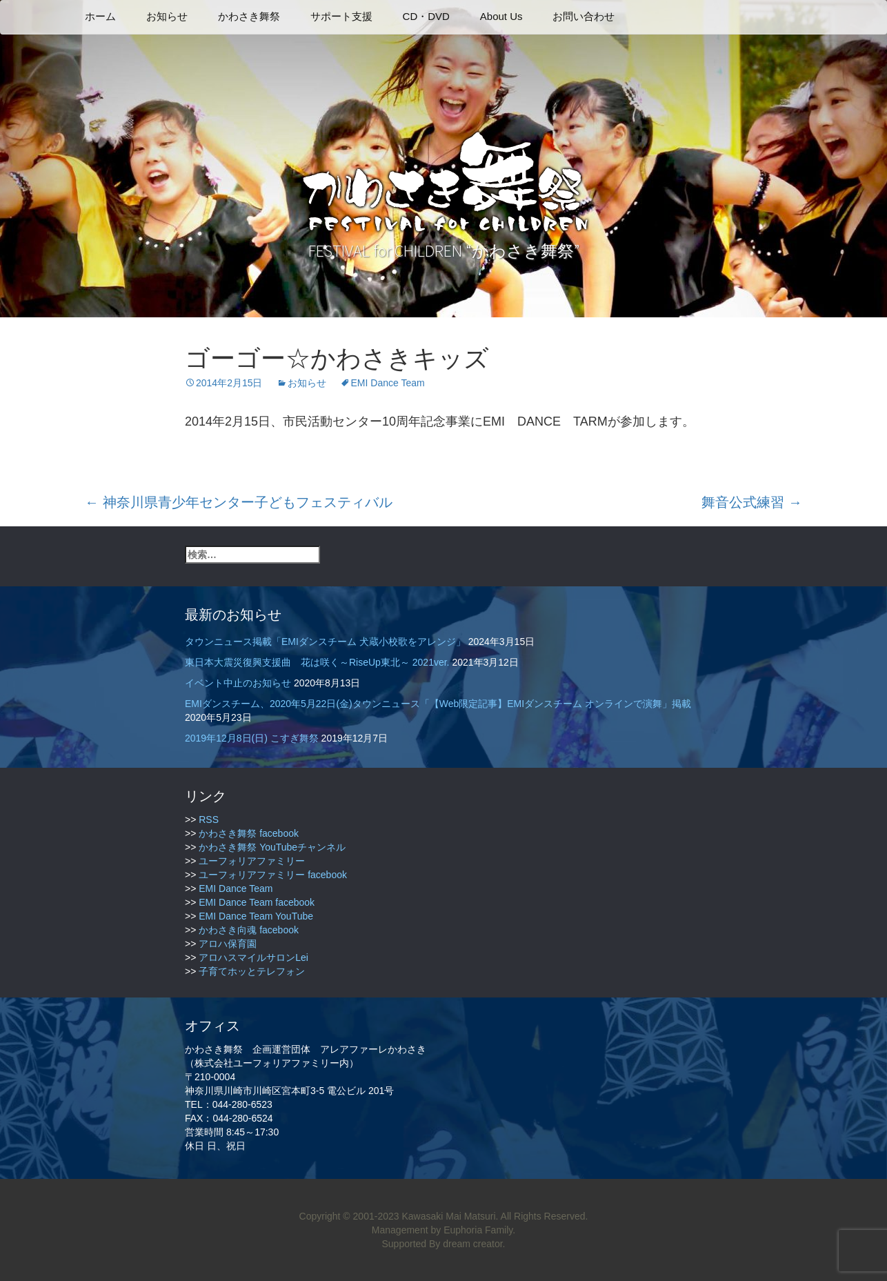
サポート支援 (341, 16)
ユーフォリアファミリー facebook (273, 874)
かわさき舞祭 (249, 16)
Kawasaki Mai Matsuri (448, 1216)
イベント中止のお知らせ (238, 682)
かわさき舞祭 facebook (249, 833)
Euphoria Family (478, 1229)
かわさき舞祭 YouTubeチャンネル (272, 847)
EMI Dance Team (388, 382)
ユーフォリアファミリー (252, 860)
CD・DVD (426, 16)
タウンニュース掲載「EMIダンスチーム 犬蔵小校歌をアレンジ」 (325, 641)
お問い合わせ (583, 16)
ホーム (100, 16)
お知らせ (167, 16)
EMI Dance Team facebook (257, 902)
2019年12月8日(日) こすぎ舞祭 (252, 738)
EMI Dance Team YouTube (256, 916)
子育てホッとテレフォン (252, 971)
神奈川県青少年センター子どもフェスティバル (238, 502)
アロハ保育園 (228, 943)
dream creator (472, 1243)
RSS (209, 819)
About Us (501, 16)
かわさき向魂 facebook (249, 929)
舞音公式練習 (751, 502)
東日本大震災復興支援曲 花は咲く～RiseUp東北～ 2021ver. (317, 662)
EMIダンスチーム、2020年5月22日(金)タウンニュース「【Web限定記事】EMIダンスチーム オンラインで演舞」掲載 (438, 703)
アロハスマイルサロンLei (253, 957)
